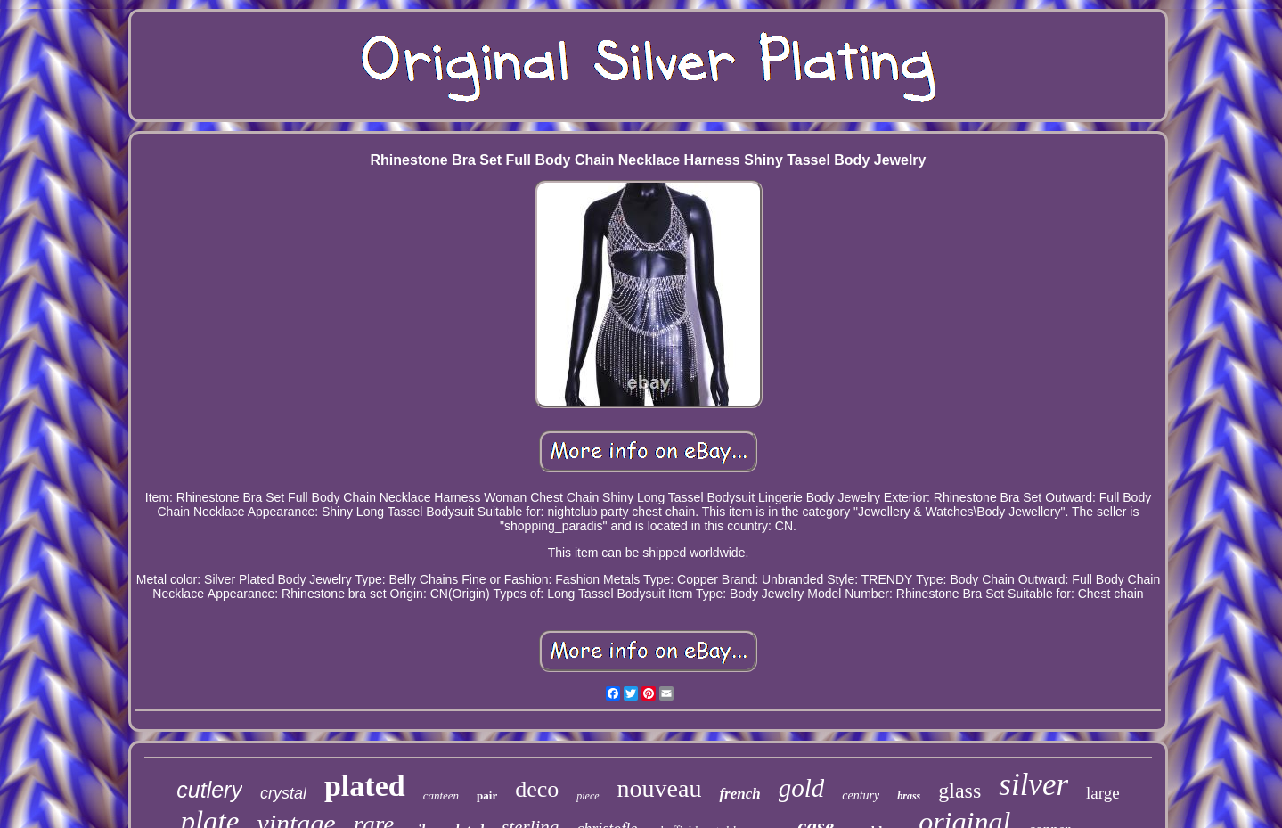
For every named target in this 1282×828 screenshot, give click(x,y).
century (860, 795)
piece (587, 796)
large (1103, 792)
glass (959, 790)
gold (802, 788)
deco (537, 789)
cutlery (209, 789)
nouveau (659, 788)
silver (1033, 784)
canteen (441, 795)
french (739, 793)
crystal (283, 793)
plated (364, 785)
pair (487, 795)
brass (908, 796)
